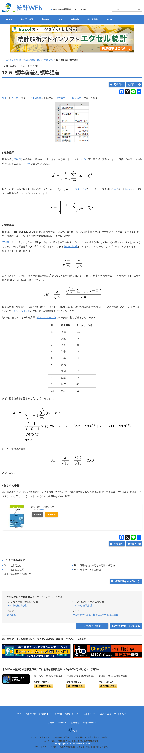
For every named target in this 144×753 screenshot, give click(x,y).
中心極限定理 (71, 246)
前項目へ (118, 84)
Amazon (51, 514)
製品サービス (62, 723)
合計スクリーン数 (46, 317)
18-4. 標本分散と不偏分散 (87, 569)
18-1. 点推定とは (13, 565)
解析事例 (75, 19)
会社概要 (51, 723)
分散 (83, 159)
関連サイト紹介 (90, 714)
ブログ (109, 19)
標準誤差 (76, 98)
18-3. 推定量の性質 (14, 569)
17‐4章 (5, 242)
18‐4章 (26, 163)
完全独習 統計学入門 (42, 507)
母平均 (5, 98)
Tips (60, 19)
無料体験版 (75, 723)
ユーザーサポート (89, 723)
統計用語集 (92, 19)
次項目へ (132, 84)
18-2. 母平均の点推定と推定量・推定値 (94, 565)
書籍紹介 (46, 19)
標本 (127, 189)
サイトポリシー (120, 714)
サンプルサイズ (78, 189)
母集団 (17, 159)
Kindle (37, 514)
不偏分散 (37, 98)
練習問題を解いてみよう (127, 581)
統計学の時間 (27, 19)
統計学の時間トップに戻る (126, 626)
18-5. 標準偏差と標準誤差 (17, 574)
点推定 (14, 98)
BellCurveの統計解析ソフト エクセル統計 (70, 9)
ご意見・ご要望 (92, 626)
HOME (9, 19)
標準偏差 (60, 98)
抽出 (116, 189)
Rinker (42, 509)
